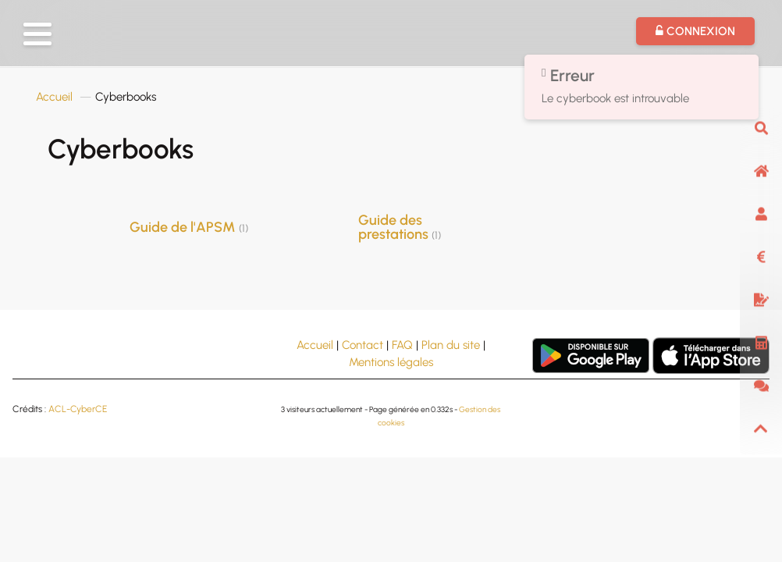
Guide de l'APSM (189, 227)
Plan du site (450, 345)
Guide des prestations (399, 227)
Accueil (54, 97)
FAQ (402, 345)
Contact (362, 345)
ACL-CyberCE (77, 409)
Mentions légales (391, 362)
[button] (37, 34)
